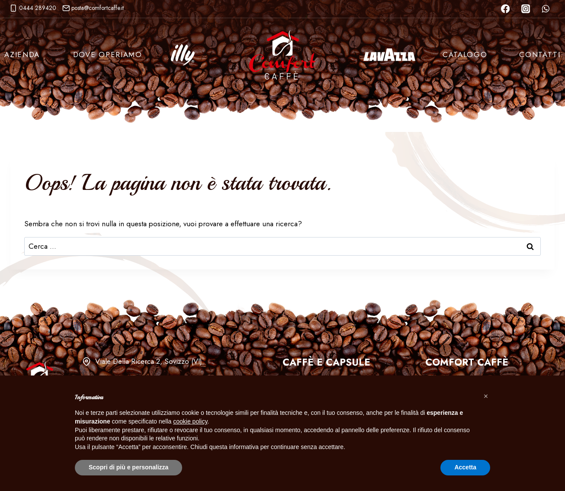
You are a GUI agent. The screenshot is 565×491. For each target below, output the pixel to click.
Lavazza (389, 54)
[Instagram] (525, 9)
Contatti (540, 54)
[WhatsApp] (546, 9)
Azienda (22, 54)
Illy (183, 55)
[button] (486, 396)
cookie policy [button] (190, 421)
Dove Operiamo (107, 54)
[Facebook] (505, 9)
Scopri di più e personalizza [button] (128, 467)
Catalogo (465, 54)
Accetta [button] (465, 467)
